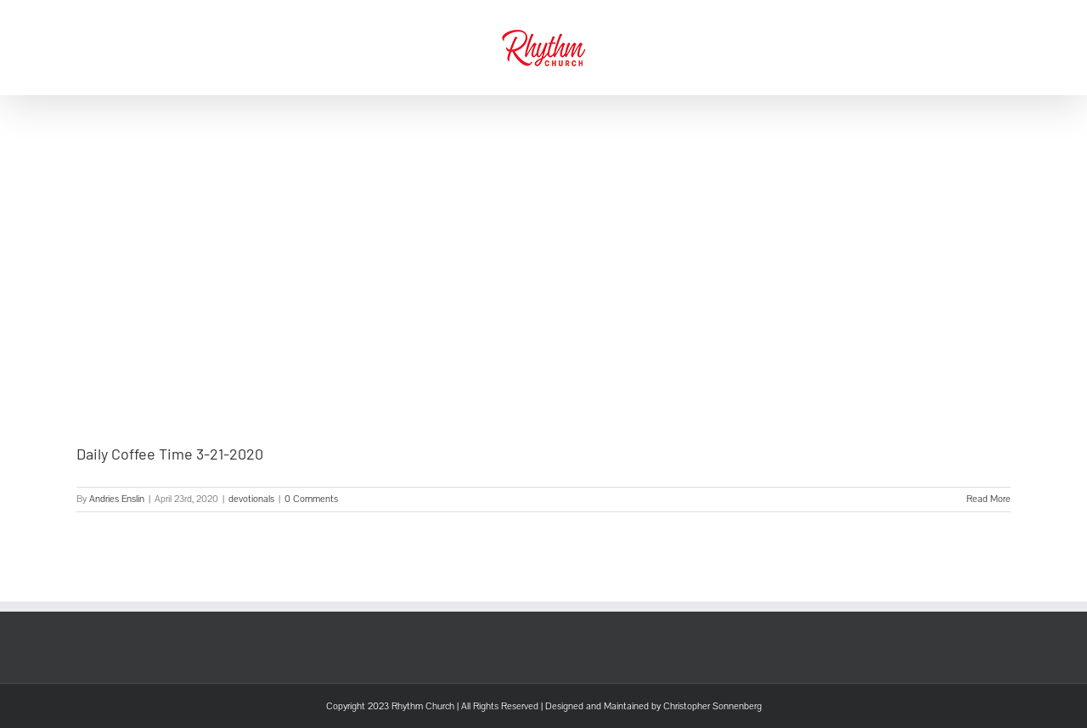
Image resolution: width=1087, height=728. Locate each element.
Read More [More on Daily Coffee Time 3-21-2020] (988, 499)
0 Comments (311, 499)
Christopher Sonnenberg (712, 706)
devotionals (251, 499)
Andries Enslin (116, 499)
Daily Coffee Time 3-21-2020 (169, 453)
